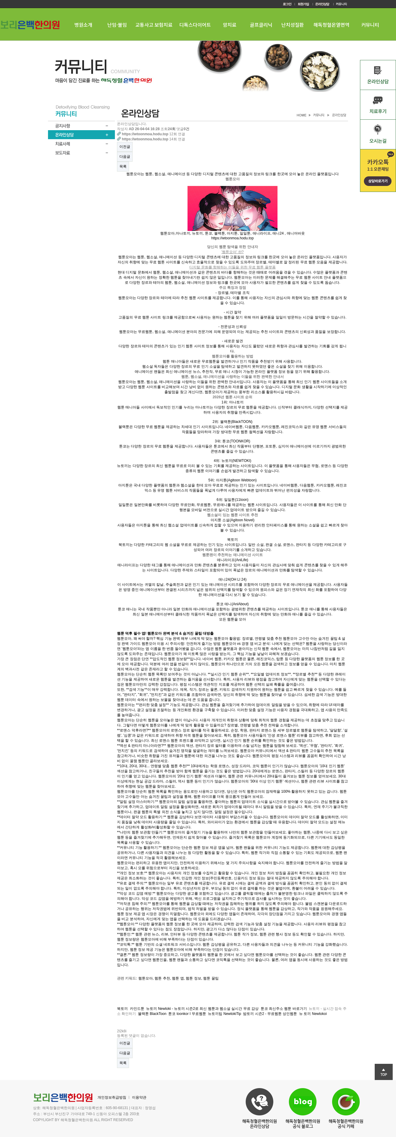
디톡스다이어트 (195, 24)
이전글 (124, 147)
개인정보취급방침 (112, 1097)
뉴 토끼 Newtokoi (313, 1014)
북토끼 (122, 1009)
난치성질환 (292, 24)
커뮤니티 (370, 24)
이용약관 (139, 1097)
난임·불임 (117, 24)
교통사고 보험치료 (153, 24)
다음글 (124, 156)
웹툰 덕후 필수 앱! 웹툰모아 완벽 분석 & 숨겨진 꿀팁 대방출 (165, 633)
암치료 (229, 24)
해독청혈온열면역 (332, 24)
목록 (123, 166)
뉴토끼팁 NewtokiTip (224, 1014)
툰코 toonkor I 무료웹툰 (187, 1014)
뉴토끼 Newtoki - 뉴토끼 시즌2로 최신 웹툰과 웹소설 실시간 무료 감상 (202, 1009)
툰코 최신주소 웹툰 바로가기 (284, 1009)
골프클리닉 (261, 24)
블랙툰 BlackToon (152, 1014)
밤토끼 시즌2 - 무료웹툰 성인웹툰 (270, 1014)
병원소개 (83, 24)
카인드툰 (137, 1009)
